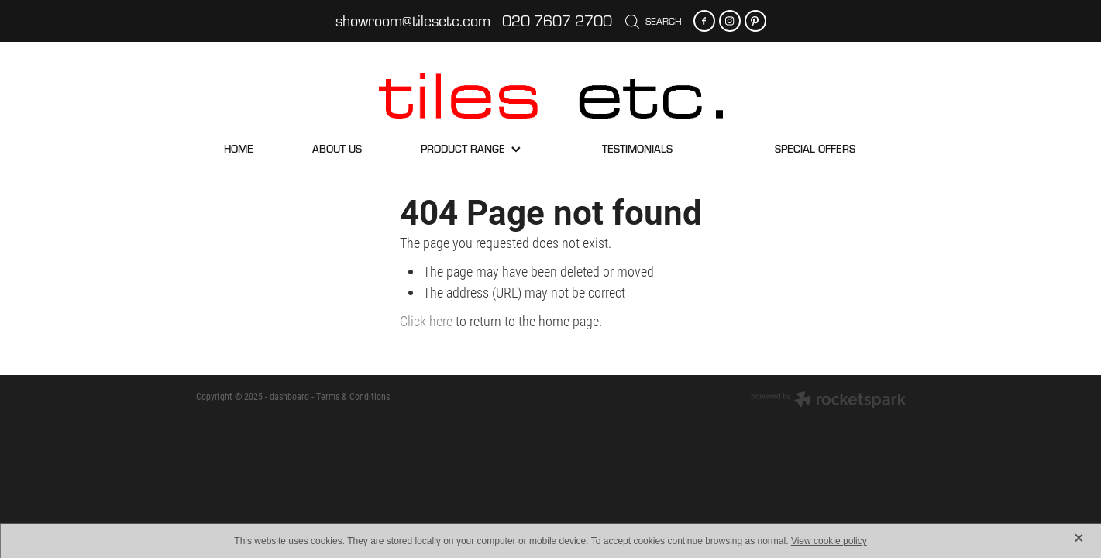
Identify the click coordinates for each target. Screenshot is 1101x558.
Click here (426, 321)
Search (653, 21)
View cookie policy (829, 541)
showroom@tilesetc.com (412, 20)
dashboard (289, 396)
